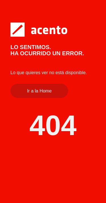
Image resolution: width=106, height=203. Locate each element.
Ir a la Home (39, 91)
